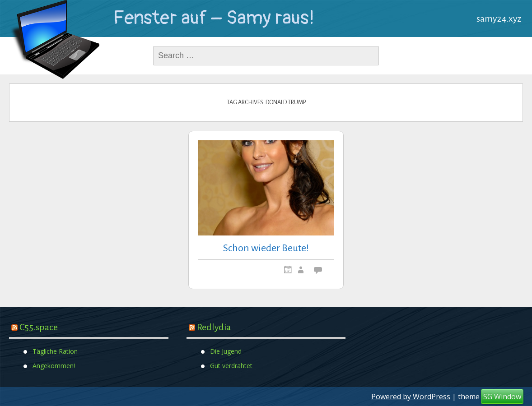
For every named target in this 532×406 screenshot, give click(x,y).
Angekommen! (54, 365)
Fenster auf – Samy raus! (213, 18)
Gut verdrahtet (231, 365)
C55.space (38, 327)
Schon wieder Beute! (266, 248)
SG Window (502, 396)
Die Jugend (226, 350)
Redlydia (214, 327)
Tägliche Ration (55, 350)
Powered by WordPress (410, 396)
